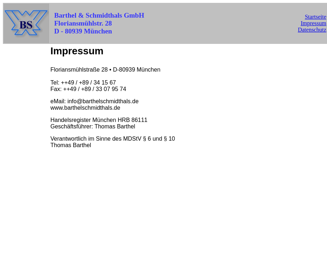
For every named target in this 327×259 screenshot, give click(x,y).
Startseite (315, 17)
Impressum (313, 23)
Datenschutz (312, 30)
